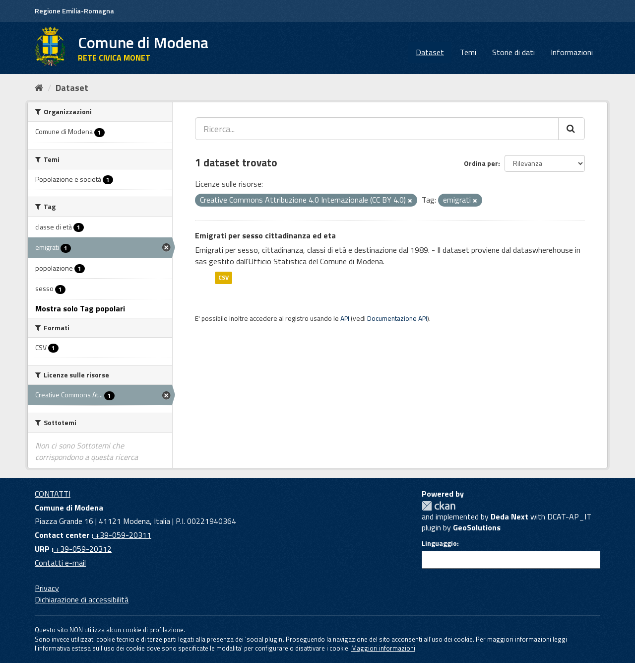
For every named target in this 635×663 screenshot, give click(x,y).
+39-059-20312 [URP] (83, 549)
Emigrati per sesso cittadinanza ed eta (265, 235)
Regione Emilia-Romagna (74, 10)
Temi (468, 52)
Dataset (430, 52)
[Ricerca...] (377, 128)
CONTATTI (52, 494)
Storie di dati (513, 52)
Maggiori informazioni (383, 648)
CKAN (438, 506)
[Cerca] (571, 128)
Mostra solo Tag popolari (80, 308)
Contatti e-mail (60, 563)
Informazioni (572, 52)
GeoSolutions (477, 527)
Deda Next (509, 516)
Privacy (47, 588)
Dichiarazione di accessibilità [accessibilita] (81, 599)
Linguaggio (439, 543)
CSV (223, 277)
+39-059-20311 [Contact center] (122, 535)
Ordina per (481, 163)
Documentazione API (397, 318)
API (344, 318)
